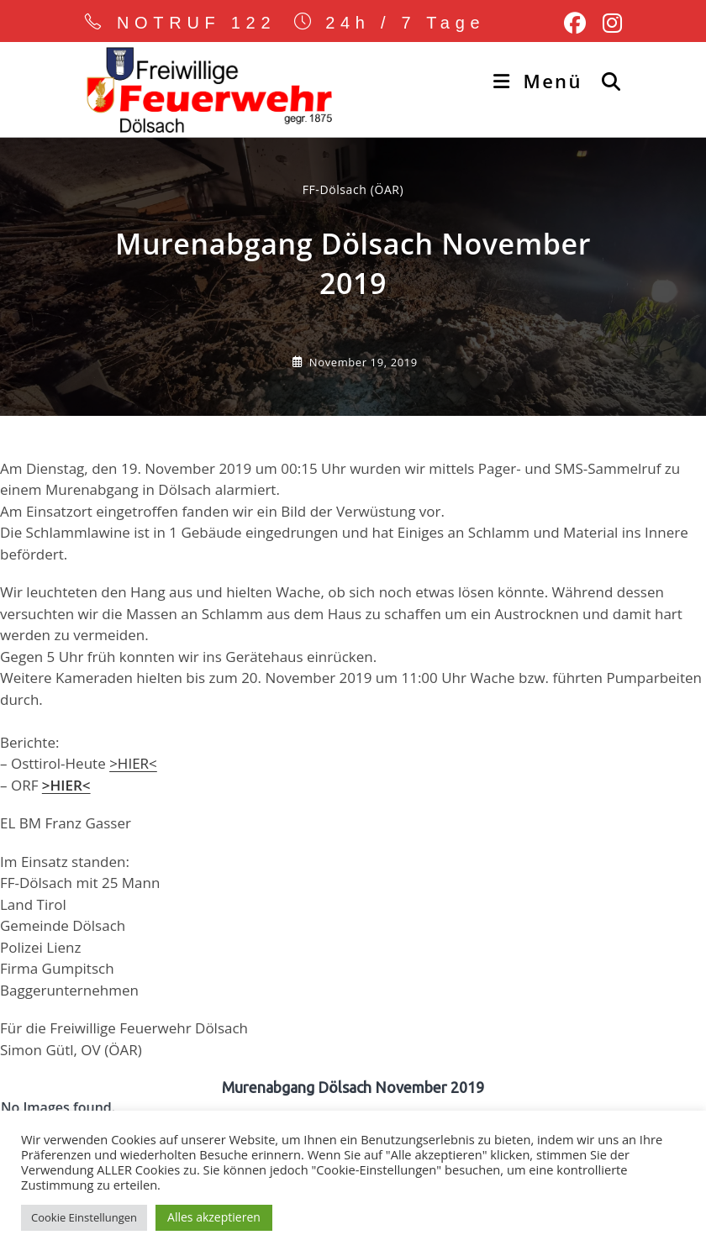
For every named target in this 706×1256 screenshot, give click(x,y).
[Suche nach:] (605, 80)
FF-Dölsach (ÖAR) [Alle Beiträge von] (353, 189)
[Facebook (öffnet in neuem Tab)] (575, 23)
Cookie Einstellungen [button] (84, 1217)
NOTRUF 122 (197, 22)
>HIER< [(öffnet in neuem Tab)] (66, 785)
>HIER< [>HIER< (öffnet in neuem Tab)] (133, 763)
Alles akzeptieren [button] (214, 1217)
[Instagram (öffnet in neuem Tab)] (608, 23)
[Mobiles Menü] (540, 80)
